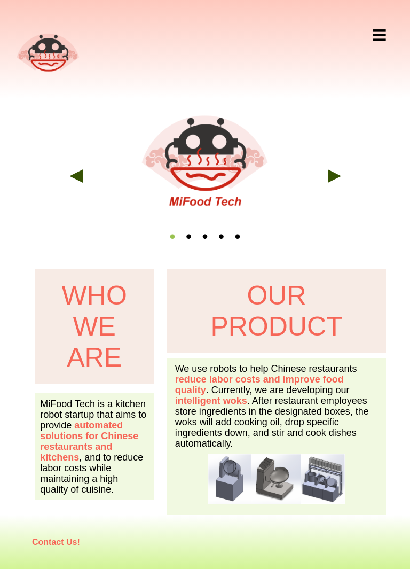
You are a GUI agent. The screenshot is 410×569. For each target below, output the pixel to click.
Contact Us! (56, 542)
